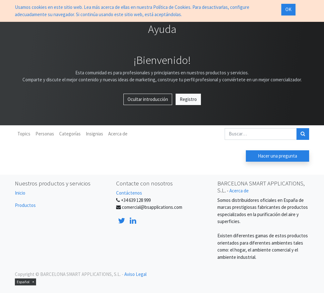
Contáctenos (129, 193)
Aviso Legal (135, 274)
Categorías (70, 134)
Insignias (94, 134)
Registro (188, 99)
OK (288, 9)
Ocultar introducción (148, 99)
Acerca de (118, 134)
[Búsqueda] (302, 134)
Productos (25, 205)
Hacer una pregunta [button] (277, 156)
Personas (44, 134)
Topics (23, 134)
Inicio (20, 193)
